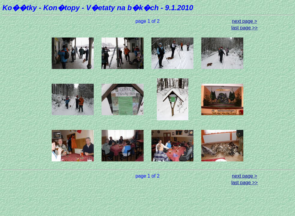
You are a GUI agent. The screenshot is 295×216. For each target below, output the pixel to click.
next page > (244, 21)
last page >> (244, 27)
